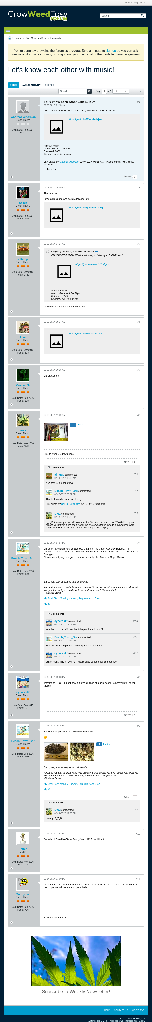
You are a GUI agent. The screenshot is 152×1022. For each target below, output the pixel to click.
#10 (138, 833)
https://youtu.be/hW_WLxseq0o (85, 333)
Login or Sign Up (135, 2)
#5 (138, 370)
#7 (138, 543)
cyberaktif (60, 621)
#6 (138, 415)
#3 (138, 244)
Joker (23, 337)
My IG (47, 604)
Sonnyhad (23, 894)
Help (107, 1010)
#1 (138, 101)
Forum (18, 38)
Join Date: (17, 129)
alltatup (23, 259)
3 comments (57, 467)
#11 (138, 879)
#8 (138, 677)
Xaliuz (23, 202)
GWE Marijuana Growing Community (43, 38)
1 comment (57, 803)
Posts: (22, 132)
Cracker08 (23, 385)
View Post (96, 251)
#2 (138, 187)
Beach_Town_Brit (66, 490)
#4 (138, 322)
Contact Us (121, 1010)
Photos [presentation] (49, 85)
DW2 (23, 430)
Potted (23, 849)
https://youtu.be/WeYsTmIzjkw (85, 119)
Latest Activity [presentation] (31, 85)
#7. (135, 620)
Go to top (138, 1010)
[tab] (14, 85)
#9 (138, 725)
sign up (111, 50)
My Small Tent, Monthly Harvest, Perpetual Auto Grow (72, 598)
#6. (135, 474)
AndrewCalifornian (23, 117)
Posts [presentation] (13, 85)
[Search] (119, 15)
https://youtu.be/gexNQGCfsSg (85, 207)
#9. (135, 809)
